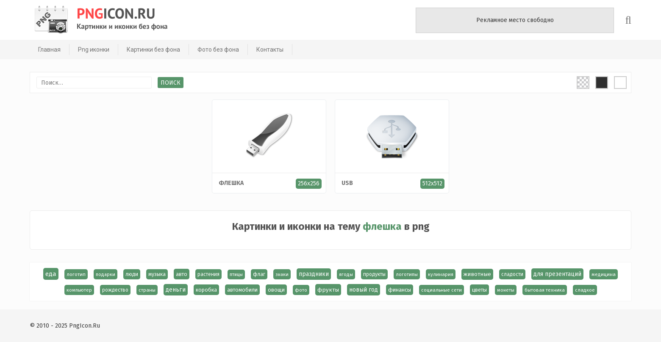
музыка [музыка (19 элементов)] (157, 274)
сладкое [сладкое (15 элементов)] (585, 290)
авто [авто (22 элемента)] (181, 274)
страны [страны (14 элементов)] (147, 290)
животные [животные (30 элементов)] (477, 274)
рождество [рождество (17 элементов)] (115, 290)
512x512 (432, 183)
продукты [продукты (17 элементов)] (374, 274)
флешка (231, 183)
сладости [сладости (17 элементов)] (512, 274)
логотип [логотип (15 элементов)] (76, 274)
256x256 (308, 183)
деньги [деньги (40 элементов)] (176, 289)
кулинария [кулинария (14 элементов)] (440, 274)
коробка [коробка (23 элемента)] (206, 290)
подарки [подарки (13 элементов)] (105, 274)
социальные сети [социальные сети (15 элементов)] (441, 290)
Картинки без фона (151, 49)
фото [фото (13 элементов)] (301, 290)
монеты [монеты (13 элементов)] (505, 290)
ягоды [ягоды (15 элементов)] (346, 274)
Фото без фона (216, 49)
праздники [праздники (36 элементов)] (314, 274)
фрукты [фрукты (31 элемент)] (328, 289)
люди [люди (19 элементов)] (131, 274)
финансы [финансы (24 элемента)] (399, 290)
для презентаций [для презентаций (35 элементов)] (557, 274)
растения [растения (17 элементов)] (208, 274)
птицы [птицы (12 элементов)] (236, 274)
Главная (47, 49)
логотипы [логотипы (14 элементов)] (407, 274)
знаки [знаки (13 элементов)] (282, 274)
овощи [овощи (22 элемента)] (276, 290)
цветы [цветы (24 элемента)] (479, 290)
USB (347, 183)
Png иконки (91, 49)
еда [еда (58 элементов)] (50, 274)
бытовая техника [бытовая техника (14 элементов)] (545, 290)
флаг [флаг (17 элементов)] (259, 274)
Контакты (267, 49)
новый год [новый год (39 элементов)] (363, 289)
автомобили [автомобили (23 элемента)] (242, 290)
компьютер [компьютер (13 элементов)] (79, 290)
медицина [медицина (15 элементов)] (604, 274)
